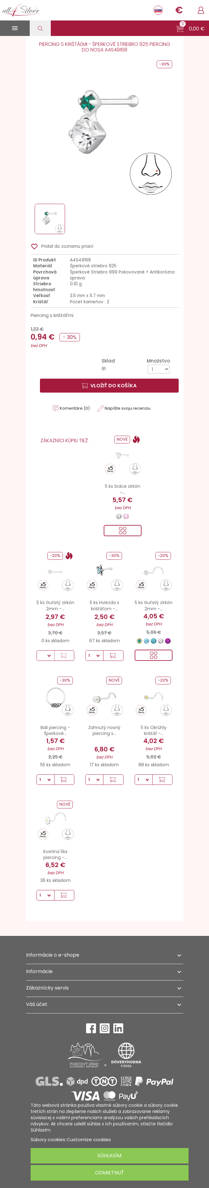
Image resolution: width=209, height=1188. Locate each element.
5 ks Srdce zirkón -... (122, 489)
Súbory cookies (48, 1139)
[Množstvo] (158, 369)
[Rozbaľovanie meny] (179, 10)
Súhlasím (109, 1155)
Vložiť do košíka (109, 385)
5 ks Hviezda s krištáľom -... (104, 605)
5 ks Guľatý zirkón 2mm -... (55, 605)
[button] (190, 28)
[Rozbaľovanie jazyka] (158, 10)
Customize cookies (89, 1139)
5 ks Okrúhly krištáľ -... (154, 730)
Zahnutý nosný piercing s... (104, 730)
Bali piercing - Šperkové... (55, 730)
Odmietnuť (109, 1172)
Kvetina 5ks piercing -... (55, 854)
